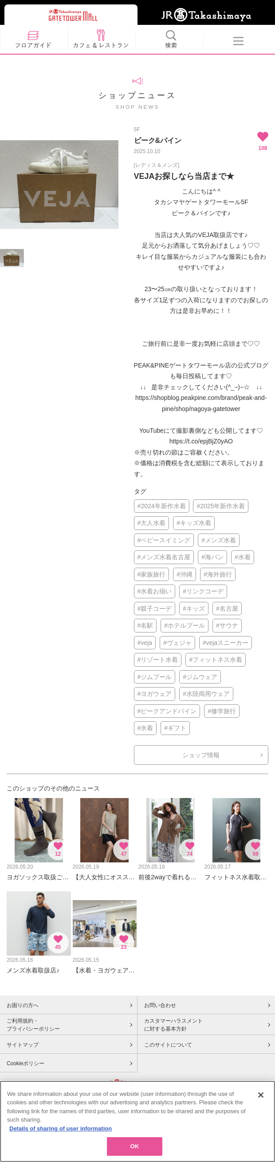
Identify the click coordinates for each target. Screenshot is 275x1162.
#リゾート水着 (158, 659)
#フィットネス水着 (215, 659)
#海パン (212, 557)
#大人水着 (152, 522)
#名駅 (145, 625)
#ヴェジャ (177, 642)
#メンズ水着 (218, 540)
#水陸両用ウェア (206, 693)
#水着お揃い (155, 591)
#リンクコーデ (203, 591)
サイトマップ (23, 1045)
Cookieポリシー (25, 1063)
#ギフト (175, 727)
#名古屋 (227, 608)
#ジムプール (155, 676)
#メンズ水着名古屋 (164, 557)
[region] (137, 1121)
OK (134, 1146)
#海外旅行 (218, 574)
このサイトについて (168, 1045)
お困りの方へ (23, 1005)
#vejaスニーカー (225, 642)
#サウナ (227, 625)
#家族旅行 (152, 574)
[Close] (261, 1095)
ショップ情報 (201, 755)
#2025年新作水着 (220, 506)
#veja (145, 642)
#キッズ (194, 608)
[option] (59, 184)
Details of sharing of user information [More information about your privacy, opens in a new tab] (60, 1128)
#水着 (243, 557)
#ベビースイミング (164, 540)
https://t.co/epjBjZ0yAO (201, 441)
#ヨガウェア (155, 693)
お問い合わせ (160, 1005)
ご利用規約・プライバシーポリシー (33, 1025)
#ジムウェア (200, 676)
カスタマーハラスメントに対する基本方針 (173, 1025)
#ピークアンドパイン (167, 711)
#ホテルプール (184, 625)
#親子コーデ (155, 608)
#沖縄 (184, 574)
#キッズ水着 (194, 522)
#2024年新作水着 (162, 506)
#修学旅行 (222, 711)
